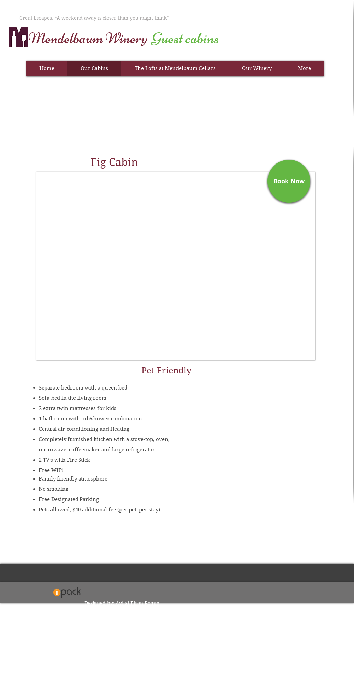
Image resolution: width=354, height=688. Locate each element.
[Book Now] (288, 181)
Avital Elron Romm (137, 603)
